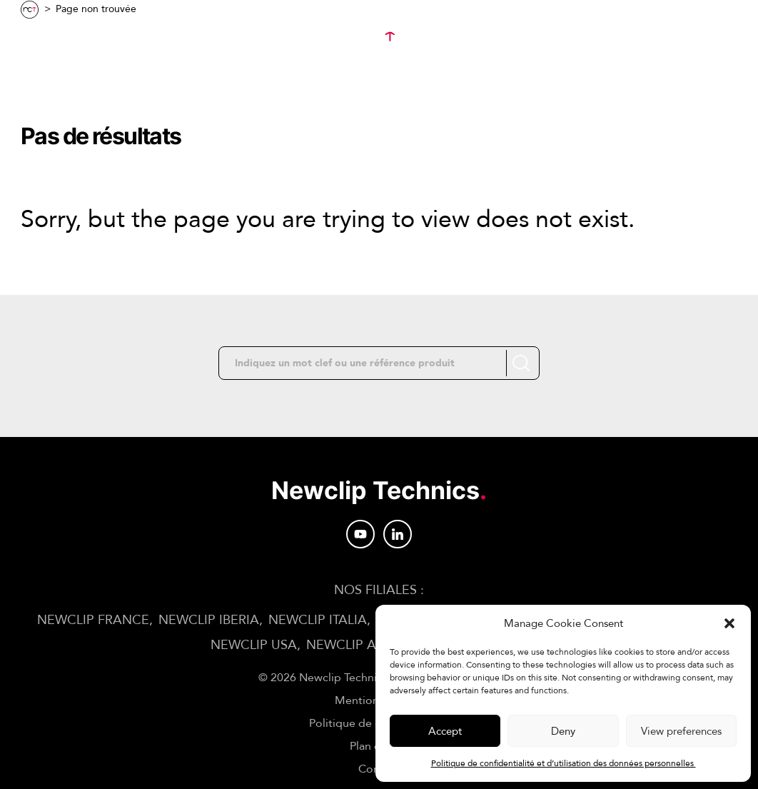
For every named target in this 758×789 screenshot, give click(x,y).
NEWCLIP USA (254, 645)
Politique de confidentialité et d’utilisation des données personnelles (563, 763)
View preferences (681, 731)
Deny (563, 731)
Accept (445, 731)
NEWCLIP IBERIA (208, 620)
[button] (729, 623)
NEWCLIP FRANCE (93, 620)
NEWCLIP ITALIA (317, 620)
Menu (54, 37)
